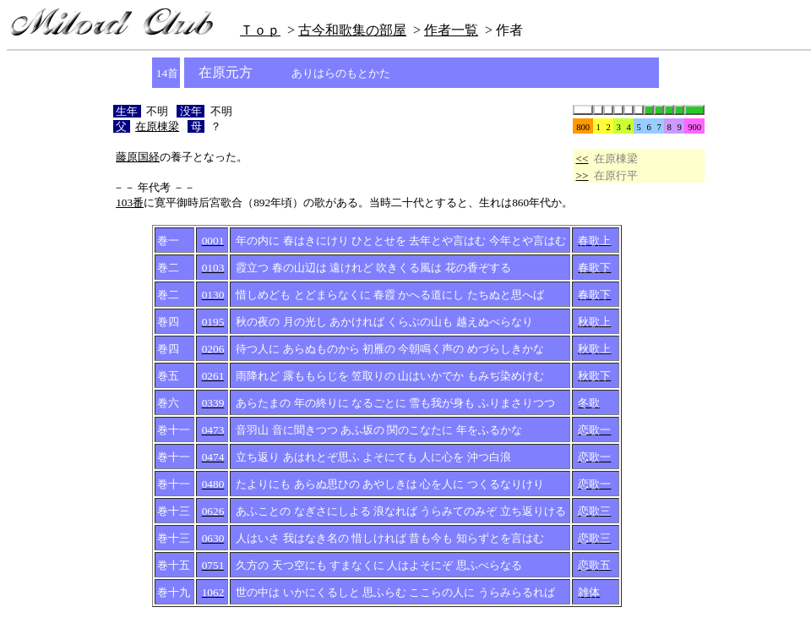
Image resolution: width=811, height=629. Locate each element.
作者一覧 (451, 30)
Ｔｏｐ (260, 30)
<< (582, 158)
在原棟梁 (157, 126)
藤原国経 (138, 156)
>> (582, 175)
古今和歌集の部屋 (352, 30)
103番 (130, 202)
